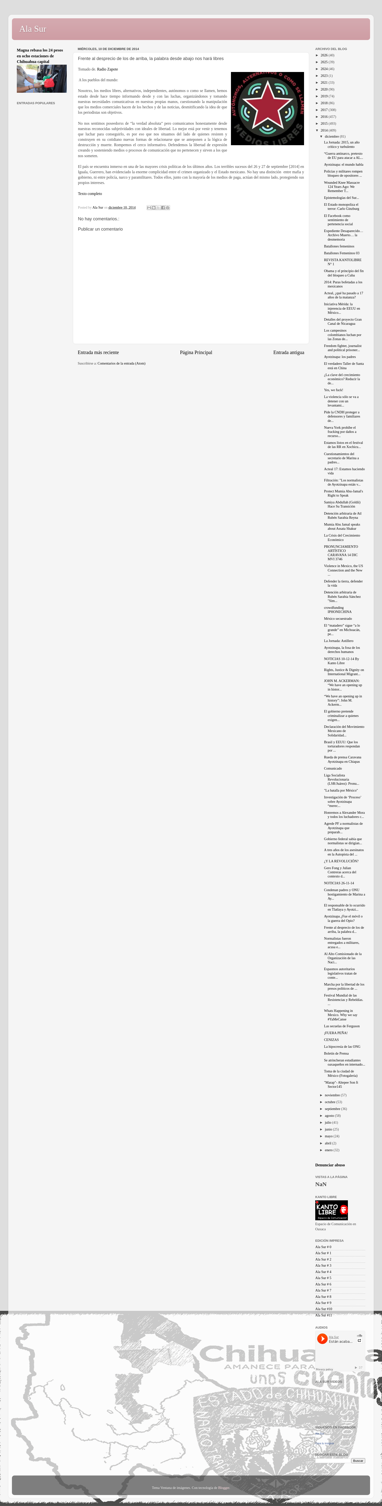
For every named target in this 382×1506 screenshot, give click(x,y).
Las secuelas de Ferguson (342, 1026)
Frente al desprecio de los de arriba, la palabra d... (344, 930)
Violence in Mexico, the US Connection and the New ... (343, 570)
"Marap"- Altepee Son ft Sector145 (341, 1084)
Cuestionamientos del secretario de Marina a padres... (341, 458)
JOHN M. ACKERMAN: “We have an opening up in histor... (343, 685)
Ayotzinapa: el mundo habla (343, 164)
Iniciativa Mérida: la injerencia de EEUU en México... (342, 308)
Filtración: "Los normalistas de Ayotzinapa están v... (343, 482)
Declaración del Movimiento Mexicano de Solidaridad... (344, 731)
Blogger (223, 1488)
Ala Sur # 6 (323, 1284)
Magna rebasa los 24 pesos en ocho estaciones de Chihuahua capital (40, 56)
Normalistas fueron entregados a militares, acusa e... (341, 942)
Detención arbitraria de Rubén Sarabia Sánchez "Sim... (342, 596)
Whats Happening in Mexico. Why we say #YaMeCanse (340, 1015)
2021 (324, 82)
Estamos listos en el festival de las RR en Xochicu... (343, 445)
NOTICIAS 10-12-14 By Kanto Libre (341, 661)
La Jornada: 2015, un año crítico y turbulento (342, 144)
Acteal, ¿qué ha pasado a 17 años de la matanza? (343, 295)
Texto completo (90, 194)
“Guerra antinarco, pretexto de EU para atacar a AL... (343, 156)
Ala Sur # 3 (323, 1265)
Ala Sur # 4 (323, 1272)
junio (329, 1129)
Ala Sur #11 (323, 1315)
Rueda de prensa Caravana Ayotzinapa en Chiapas (342, 759)
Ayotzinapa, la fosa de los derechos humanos (342, 650)
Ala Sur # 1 (323, 1253)
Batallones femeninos (339, 246)
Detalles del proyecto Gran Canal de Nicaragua (343, 321)
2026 (324, 55)
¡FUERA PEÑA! (336, 1033)
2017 (324, 110)
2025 (324, 62)
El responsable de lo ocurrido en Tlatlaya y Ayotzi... (344, 907)
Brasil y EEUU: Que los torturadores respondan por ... (342, 746)
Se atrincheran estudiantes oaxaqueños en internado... (344, 1062)
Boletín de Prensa (336, 1053)
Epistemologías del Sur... (341, 198)
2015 (324, 123)
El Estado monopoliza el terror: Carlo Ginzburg (341, 207)
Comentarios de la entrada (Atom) (122, 363)
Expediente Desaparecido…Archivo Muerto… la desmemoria (343, 235)
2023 (324, 76)
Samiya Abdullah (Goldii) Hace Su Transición (342, 504)
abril (328, 1143)
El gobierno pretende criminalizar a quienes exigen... (341, 715)
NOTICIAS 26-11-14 (339, 883)
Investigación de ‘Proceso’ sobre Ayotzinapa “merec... (342, 801)
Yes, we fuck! (333, 390)
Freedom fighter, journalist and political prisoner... (343, 348)
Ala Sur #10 (323, 1309)
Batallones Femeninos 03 (342, 253)
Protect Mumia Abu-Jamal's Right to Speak (343, 493)
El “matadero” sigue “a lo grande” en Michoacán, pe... (342, 629)
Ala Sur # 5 (323, 1278)
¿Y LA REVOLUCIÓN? (341, 861)
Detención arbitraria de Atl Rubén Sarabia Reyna (343, 515)
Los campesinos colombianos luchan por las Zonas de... (342, 334)
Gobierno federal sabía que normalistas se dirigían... (343, 841)
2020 (324, 89)
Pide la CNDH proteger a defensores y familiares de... (342, 416)
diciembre (332, 136)
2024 (324, 69)
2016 (324, 117)
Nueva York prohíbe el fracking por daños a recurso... (340, 432)
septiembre (333, 1109)
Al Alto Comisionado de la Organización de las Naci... (343, 958)
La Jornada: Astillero (338, 641)
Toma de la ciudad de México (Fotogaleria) (341, 1073)
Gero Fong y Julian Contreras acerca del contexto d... (340, 872)
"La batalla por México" (341, 790)
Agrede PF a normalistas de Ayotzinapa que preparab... (343, 828)
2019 (324, 96)
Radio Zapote (107, 69)
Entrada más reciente (98, 352)
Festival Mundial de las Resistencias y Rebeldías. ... (343, 999)
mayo (329, 1136)
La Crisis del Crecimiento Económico (342, 537)
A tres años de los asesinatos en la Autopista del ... (344, 852)
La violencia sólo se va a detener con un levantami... (341, 401)
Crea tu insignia (324, 1443)
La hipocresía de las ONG (342, 1046)
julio (328, 1122)
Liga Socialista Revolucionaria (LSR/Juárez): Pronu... (341, 779)
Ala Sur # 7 (323, 1290)
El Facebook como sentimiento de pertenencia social (338, 220)
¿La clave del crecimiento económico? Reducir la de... (342, 379)
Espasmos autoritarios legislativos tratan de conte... (340, 973)
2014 (324, 130)
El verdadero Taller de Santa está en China (344, 366)
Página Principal (196, 352)
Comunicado (333, 768)
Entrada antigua (288, 352)
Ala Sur (32, 29)
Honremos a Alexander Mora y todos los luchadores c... (344, 815)
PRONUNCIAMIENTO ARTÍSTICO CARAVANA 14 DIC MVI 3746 (341, 553)
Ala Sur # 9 (323, 1303)
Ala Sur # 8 (323, 1297)
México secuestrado (338, 619)
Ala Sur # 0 (323, 1247)
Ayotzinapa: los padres (340, 357)
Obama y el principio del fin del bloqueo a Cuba (344, 273)
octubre (330, 1102)
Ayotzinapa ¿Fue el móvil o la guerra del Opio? (343, 918)
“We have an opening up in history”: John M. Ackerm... (343, 700)
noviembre (333, 1095)
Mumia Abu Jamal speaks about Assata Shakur (342, 526)
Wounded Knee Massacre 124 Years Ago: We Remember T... (342, 187)
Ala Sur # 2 (323, 1259)
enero (329, 1150)
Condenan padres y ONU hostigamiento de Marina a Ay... (344, 894)
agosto (330, 1116)
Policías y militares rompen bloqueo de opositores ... (343, 173)
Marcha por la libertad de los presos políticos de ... (344, 986)
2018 (324, 103)
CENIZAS (331, 1040)
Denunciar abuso (330, 1165)
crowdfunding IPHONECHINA (338, 610)
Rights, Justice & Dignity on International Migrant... (344, 672)
